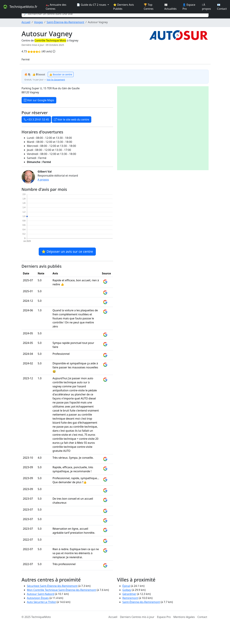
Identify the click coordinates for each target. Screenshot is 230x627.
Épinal (126, 586)
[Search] (115, 14)
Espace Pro (164, 617)
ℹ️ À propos (206, 7)
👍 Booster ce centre (60, 74)
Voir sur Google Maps (39, 100)
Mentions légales (184, 617)
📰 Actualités (170, 7)
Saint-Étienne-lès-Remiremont (65, 22)
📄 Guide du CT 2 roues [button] (92, 5)
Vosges (38, 22)
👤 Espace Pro (188, 7)
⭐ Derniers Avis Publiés (123, 7)
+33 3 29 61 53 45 (36, 119)
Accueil (26, 22)
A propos (43, 179)
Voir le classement (56, 79)
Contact (202, 617)
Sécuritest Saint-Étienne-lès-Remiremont (52, 586)
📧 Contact (222, 7)
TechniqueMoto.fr (20, 6)
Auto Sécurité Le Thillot (41, 602)
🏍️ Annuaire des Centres (56, 7)
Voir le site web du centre (71, 119)
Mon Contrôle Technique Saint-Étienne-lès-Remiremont (61, 590)
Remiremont (130, 598)
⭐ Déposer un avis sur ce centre (67, 251)
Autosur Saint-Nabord (40, 594)
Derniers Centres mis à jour (137, 617)
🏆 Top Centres (148, 7)
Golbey (126, 590)
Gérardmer (129, 594)
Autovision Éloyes (38, 598)
